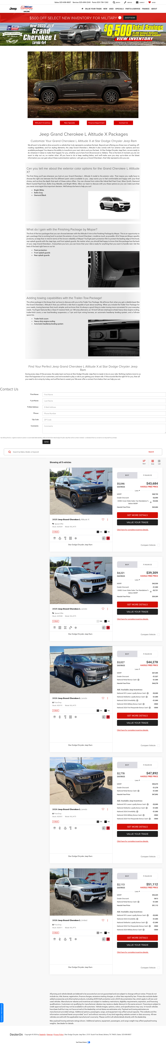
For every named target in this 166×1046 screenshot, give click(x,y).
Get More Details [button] (137, 515)
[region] (137, 502)
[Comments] (104, 538)
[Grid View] (152, 462)
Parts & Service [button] (132, 9)
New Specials (69, 123)
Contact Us (123, 123)
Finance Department (96, 123)
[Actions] (107, 519)
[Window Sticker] (108, 538)
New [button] (105, 9)
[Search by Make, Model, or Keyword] (79, 452)
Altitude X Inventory (42, 123)
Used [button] (111, 9)
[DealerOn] (16, 1034)
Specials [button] (119, 9)
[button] (109, 491)
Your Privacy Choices (83, 1042)
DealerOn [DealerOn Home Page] (42, 1034)
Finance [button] (145, 9)
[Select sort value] (144, 462)
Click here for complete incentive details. (133, 530)
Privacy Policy (59, 1034)
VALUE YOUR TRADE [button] (93, 9)
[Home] (82, 9)
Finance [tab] (147, 475)
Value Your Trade (137, 522)
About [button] (154, 9)
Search (151, 452)
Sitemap (50, 1034)
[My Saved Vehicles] (152, 2)
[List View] (159, 462)
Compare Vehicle (148, 545)
